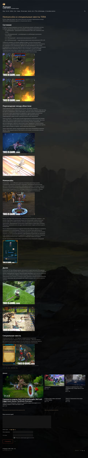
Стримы (18, 11)
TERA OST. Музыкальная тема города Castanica (74, 403)
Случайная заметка (50, 11)
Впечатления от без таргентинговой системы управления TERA (14, 414)
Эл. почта (5, 439)
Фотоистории (24, 11)
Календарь (41, 11)
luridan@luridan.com (7, 454)
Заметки (29, 11)
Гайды (17, 372)
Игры (4, 11)
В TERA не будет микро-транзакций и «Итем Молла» (53, 403)
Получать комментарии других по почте (23, 442)
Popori (9, 372)
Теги (36, 11)
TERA (12, 372)
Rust (15, 11)
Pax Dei (7, 11)
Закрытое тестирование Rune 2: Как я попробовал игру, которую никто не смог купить (75, 392)
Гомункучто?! (47, 391)
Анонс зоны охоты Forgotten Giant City (51, 414)
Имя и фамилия (6, 436)
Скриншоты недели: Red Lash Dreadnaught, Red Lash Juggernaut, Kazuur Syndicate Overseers (22, 404)
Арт (33, 11)
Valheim (11, 11)
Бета (14, 372)
